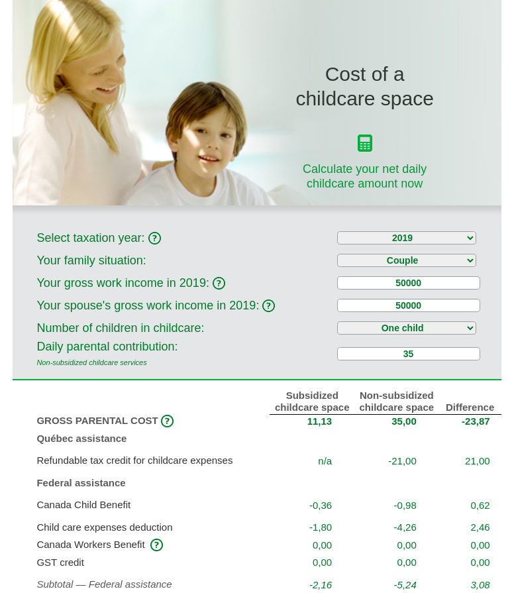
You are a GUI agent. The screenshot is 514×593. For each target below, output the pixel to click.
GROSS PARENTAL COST (105, 420)
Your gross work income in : (130, 283)
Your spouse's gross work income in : (155, 305)
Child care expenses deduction (105, 527)
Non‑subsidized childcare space (397, 401)
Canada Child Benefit (84, 504)
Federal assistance (80, 482)
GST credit (61, 562)
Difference (470, 407)
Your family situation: (91, 260)
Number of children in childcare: (120, 328)
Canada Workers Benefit (91, 544)
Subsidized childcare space (312, 401)
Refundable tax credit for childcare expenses (134, 460)
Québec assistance (81, 438)
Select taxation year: (98, 237)
